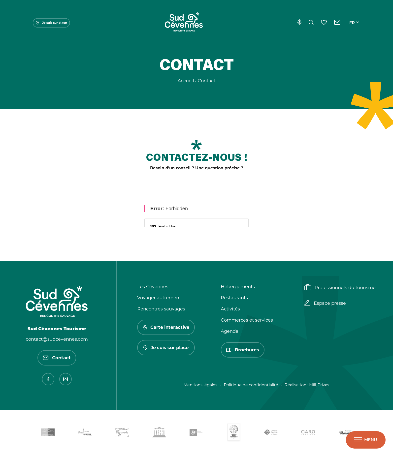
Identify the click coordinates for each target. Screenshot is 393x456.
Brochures (242, 350)
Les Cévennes (152, 286)
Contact (57, 358)
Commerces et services (247, 320)
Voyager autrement (159, 298)
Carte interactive (166, 327)
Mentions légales (200, 385)
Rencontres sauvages (161, 309)
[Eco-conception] (299, 23)
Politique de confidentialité (251, 385)
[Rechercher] (311, 22)
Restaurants (234, 298)
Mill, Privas (319, 385)
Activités (230, 309)
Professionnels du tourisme (340, 288)
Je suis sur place (51, 23)
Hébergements (238, 286)
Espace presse (325, 303)
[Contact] (337, 22)
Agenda (229, 331)
